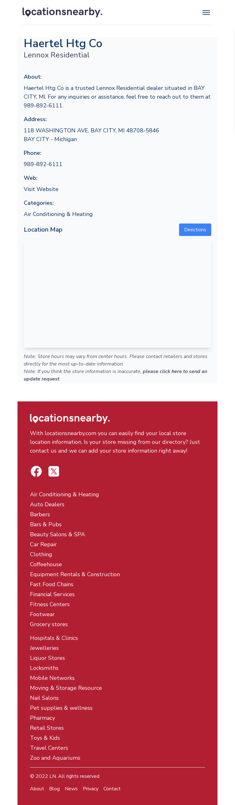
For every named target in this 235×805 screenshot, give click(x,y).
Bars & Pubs (46, 524)
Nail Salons (44, 698)
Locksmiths (44, 668)
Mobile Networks (52, 678)
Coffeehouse (46, 564)
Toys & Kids (45, 738)
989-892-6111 (43, 164)
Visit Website (41, 189)
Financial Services (52, 594)
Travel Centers (49, 748)
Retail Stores (47, 728)
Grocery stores (49, 624)
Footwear (42, 614)
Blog (54, 788)
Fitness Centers (50, 604)
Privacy (90, 788)
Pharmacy (42, 718)
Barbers (40, 514)
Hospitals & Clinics (54, 638)
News (71, 788)
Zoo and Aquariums (55, 758)
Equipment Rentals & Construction (75, 574)
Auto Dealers (47, 504)
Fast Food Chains (51, 584)
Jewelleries (44, 648)
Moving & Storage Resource (66, 688)
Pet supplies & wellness (61, 708)
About (37, 788)
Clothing (41, 554)
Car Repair (43, 544)
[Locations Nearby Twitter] (36, 471)
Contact (112, 788)
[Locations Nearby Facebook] (54, 471)
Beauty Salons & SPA (57, 534)
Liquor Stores (47, 658)
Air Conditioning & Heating (58, 214)
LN (52, 776)
